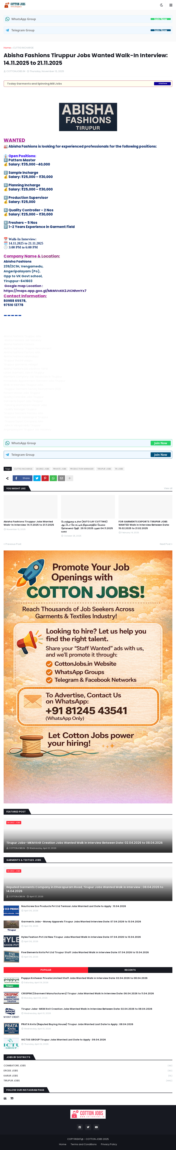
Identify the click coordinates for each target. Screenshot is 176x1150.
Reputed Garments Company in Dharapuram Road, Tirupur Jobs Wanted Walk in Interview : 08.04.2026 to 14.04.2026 (84, 889)
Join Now (160, 19)
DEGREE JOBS (42, 468)
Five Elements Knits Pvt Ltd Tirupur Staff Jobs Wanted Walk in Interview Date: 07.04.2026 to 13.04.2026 (85, 952)
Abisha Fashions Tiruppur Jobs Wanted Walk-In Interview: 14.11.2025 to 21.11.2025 (29, 523)
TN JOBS (119, 468)
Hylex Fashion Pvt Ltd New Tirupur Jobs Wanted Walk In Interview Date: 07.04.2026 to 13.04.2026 (81, 937)
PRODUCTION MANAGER (82, 468)
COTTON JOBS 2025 (97, 1139)
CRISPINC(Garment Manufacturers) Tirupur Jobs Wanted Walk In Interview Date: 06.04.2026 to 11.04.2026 (87, 993)
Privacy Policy (109, 1144)
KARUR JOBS (88, 1076)
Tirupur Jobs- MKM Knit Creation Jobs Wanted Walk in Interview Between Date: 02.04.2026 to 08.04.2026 (84, 843)
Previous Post (13, 544)
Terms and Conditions (84, 1144)
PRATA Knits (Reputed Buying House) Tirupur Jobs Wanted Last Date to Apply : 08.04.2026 (77, 1024)
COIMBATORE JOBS (88, 1066)
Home (7, 47)
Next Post (165, 544)
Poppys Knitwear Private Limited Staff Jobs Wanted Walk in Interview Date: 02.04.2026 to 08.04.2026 (84, 978)
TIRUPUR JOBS (104, 468)
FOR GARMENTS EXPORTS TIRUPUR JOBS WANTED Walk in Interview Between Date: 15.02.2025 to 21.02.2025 (144, 525)
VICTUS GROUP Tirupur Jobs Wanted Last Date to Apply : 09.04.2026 (63, 1039)
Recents (130, 970)
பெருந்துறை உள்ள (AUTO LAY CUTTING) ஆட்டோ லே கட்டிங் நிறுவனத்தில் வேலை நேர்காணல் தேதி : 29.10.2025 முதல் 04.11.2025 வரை (87, 526)
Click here (163, 84)
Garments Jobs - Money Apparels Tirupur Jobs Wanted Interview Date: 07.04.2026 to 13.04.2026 (81, 921)
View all (168, 488)
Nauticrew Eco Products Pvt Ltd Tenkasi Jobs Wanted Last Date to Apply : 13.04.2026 (73, 906)
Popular (45, 970)
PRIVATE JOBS (59, 468)
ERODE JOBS (88, 1071)
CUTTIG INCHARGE (23, 47)
